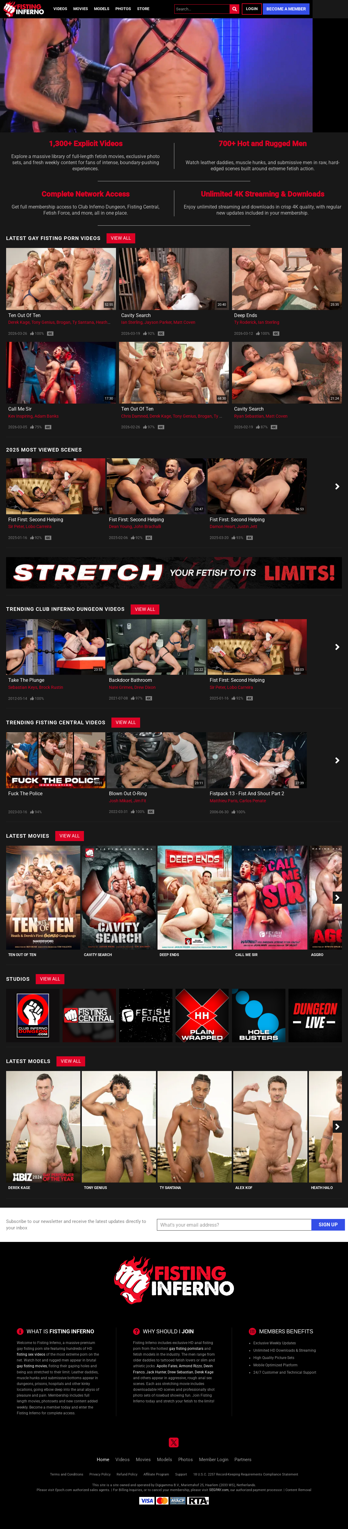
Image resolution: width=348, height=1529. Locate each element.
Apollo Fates (167, 1366)
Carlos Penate (252, 800)
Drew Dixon (145, 687)
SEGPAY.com (219, 1490)
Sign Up (328, 1225)
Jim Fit (139, 800)
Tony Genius (43, 322)
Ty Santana (83, 322)
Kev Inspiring (20, 416)
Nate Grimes (120, 687)
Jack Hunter (156, 1372)
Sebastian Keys (22, 687)
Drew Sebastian (180, 1372)
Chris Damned (134, 416)
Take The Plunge (26, 680)
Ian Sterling (132, 322)
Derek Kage (19, 322)
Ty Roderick (245, 322)
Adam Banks (46, 416)
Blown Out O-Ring (128, 793)
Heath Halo (106, 322)
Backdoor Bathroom (130, 680)
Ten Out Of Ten (24, 315)
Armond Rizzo (190, 1366)
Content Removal (298, 1490)
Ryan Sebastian (249, 416)
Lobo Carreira (39, 526)
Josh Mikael (120, 800)
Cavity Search (136, 315)
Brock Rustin (51, 687)
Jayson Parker (158, 322)
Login (252, 8)
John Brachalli (147, 526)
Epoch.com (63, 1490)
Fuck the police (25, 793)
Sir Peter (16, 526)
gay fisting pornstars (186, 1348)
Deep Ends (245, 315)
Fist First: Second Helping (35, 520)
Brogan (63, 322)
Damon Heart (222, 526)
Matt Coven (184, 322)
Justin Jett (247, 526)
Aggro (317, 955)
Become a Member (286, 8)
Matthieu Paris (223, 800)
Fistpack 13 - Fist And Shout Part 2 (247, 793)
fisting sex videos (31, 1354)
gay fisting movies (32, 1366)
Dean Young (120, 526)
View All (121, 238)
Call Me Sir (19, 409)
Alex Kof (243, 1188)
